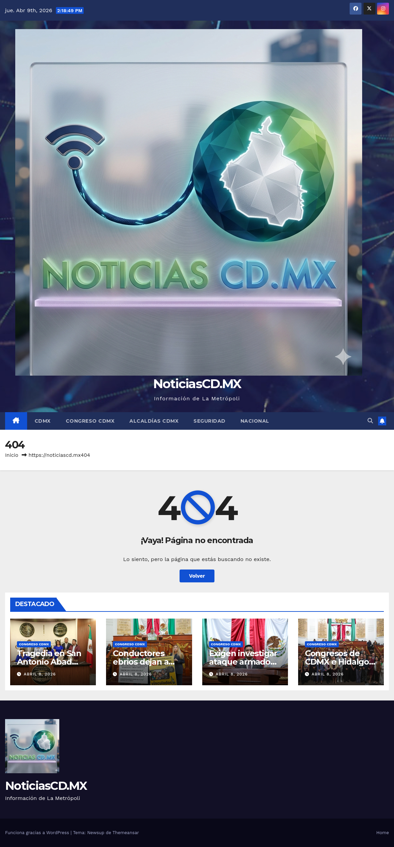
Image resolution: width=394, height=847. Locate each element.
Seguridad (209, 421)
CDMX (43, 421)
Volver (197, 576)
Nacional (255, 421)
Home (382, 832)
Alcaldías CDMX (154, 421)
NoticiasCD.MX (197, 383)
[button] (370, 421)
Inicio (11, 455)
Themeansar (125, 832)
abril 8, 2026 (40, 674)
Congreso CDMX (90, 421)
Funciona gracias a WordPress (37, 832)
